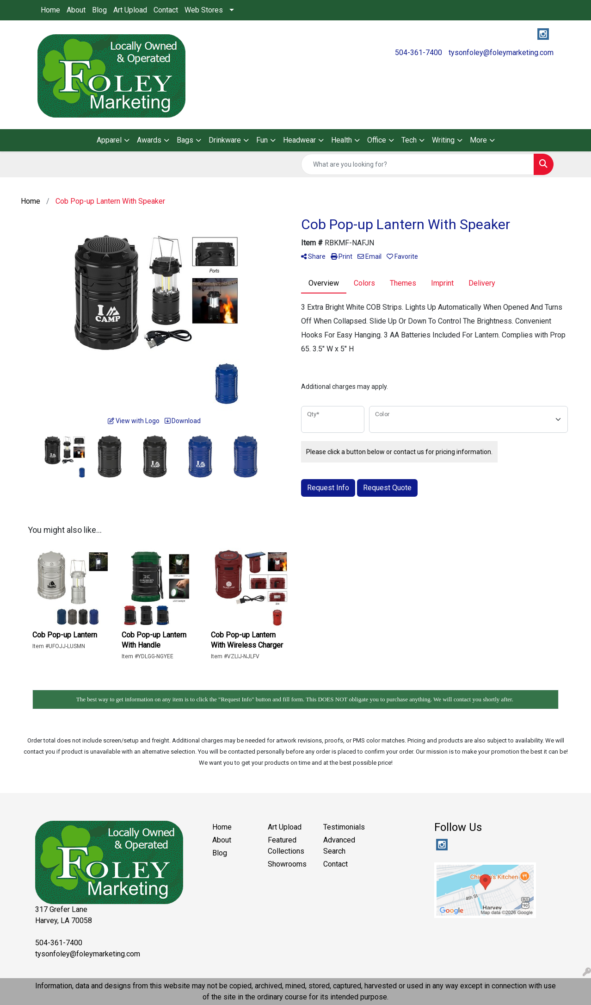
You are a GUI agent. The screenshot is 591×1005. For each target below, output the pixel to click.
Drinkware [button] (225, 140)
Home (50, 10)
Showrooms (287, 864)
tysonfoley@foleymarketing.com (501, 52)
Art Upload (130, 10)
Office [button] (376, 140)
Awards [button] (149, 140)
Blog (99, 10)
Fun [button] (262, 140)
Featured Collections (286, 845)
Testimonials (344, 827)
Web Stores (204, 10)
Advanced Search (339, 845)
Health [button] (341, 140)
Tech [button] (409, 140)
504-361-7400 (418, 52)
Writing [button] (443, 140)
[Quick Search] (417, 164)
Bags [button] (185, 140)
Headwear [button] (299, 140)
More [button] (478, 140)
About (76, 10)
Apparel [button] (109, 140)
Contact (166, 10)
